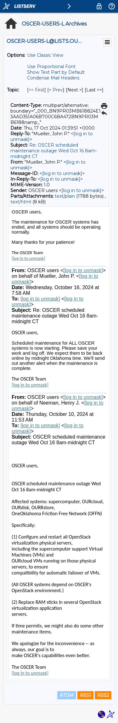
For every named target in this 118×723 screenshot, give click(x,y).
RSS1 (85, 695)
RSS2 (103, 695)
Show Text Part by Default (56, 72)
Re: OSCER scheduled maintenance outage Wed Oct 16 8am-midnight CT (53, 150)
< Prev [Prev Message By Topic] (56, 90)
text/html (20, 202)
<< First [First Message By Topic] (36, 90)
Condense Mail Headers (53, 78)
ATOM (67, 695)
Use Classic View (45, 55)
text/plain (65, 196)
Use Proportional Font (51, 66)
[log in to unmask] (62, 173)
